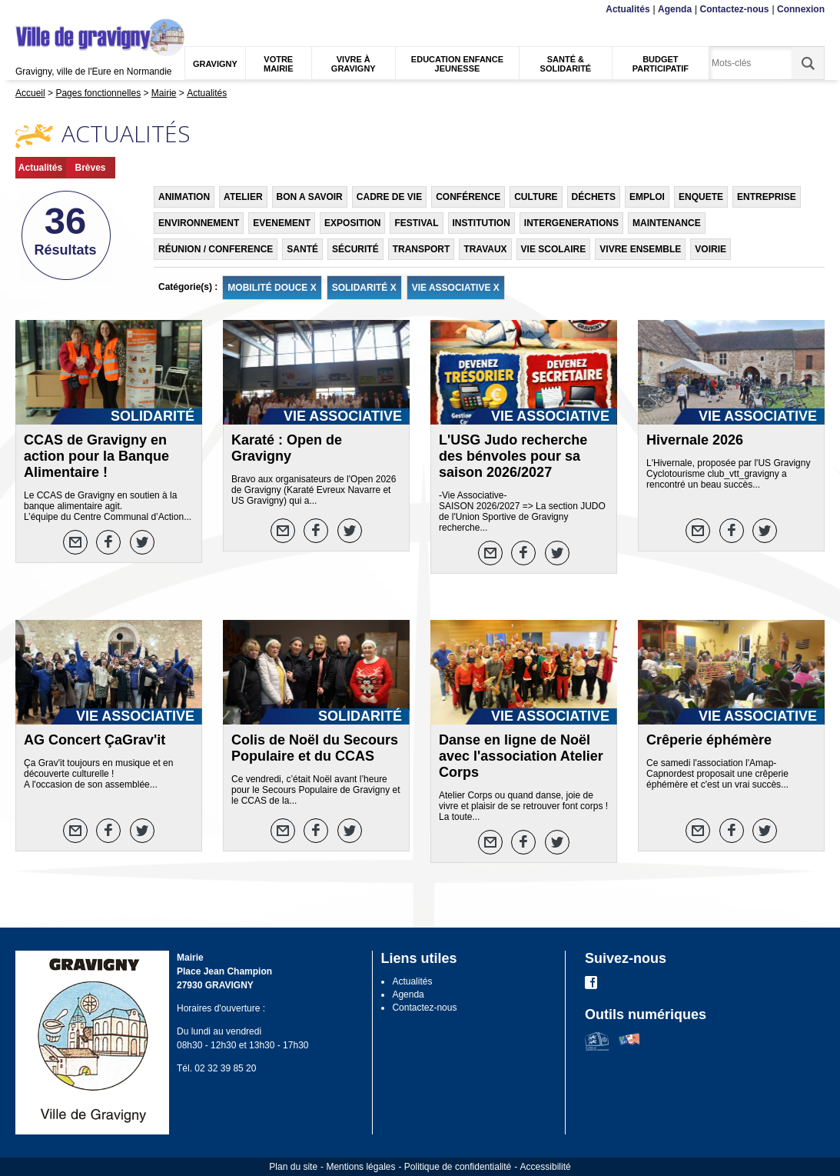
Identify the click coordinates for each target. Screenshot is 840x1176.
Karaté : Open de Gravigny (286, 448)
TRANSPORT (421, 249)
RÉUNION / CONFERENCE (215, 249)
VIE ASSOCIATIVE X (456, 287)
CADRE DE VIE (389, 197)
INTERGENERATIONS (571, 223)
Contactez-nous (734, 9)
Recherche (87, 9)
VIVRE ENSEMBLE (640, 249)
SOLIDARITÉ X (364, 287)
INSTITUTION (481, 223)
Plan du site (293, 1166)
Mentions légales (360, 1166)
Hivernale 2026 (694, 440)
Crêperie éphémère (709, 740)
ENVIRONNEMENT (198, 223)
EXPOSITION (352, 223)
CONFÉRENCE (468, 197)
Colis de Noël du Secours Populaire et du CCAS (314, 748)
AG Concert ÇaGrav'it (94, 740)
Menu (25, 9)
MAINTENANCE (666, 223)
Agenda (675, 9)
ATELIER (243, 197)
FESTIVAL (416, 223)
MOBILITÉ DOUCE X (271, 287)
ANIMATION (184, 197)
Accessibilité (545, 1166)
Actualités (627, 9)
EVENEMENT (281, 223)
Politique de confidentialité (457, 1166)
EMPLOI (647, 197)
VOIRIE (710, 249)
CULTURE (535, 197)
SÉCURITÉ (355, 249)
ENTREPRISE (766, 197)
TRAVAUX (484, 249)
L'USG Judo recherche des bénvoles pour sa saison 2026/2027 (513, 456)
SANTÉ (302, 249)
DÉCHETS (594, 197)
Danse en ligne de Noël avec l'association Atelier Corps (521, 756)
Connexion (801, 9)
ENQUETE (701, 197)
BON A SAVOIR (310, 197)
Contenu (51, 9)
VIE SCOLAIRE (553, 249)
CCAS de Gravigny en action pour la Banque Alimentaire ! (96, 456)
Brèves (90, 167)
